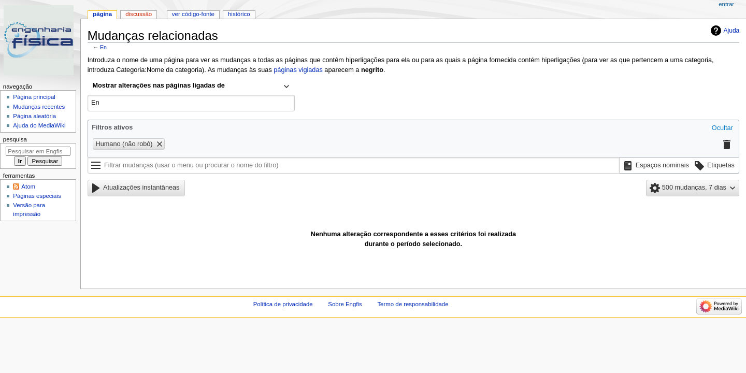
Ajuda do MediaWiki (39, 125)
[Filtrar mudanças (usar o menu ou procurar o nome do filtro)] (354, 165)
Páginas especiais (37, 196)
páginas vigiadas (298, 70)
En (103, 47)
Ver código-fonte (193, 14)
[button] (722, 128)
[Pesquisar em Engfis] (38, 151)
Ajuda (732, 30)
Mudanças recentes (39, 107)
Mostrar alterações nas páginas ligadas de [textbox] (159, 85)
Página (102, 14)
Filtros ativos (112, 127)
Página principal (34, 97)
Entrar (726, 4)
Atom (28, 186)
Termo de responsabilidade (412, 304)
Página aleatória (34, 116)
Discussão (138, 14)
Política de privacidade (283, 304)
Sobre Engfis (345, 304)
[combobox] (191, 86)
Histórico (239, 14)
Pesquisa (15, 139)
